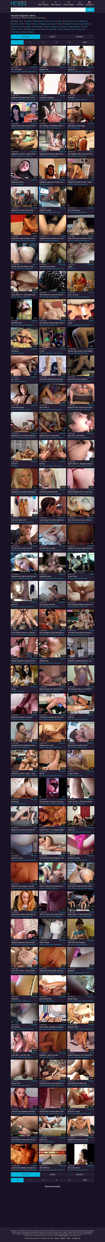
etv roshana (16, 32)
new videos (56, 3)
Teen (50, 184)
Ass (71, 156)
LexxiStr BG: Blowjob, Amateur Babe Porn (24, 1168)
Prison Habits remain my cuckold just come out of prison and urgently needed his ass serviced (24, 633)
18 (13, 269)
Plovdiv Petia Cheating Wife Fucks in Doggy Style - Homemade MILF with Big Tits (53, 1111)
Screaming (59, 438)
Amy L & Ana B (73, 295)
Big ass (31, 269)
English (89, 3)
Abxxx (35, 489)
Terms (56, 1238)
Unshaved (14, 351)
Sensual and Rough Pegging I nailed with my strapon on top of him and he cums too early (53, 858)
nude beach (52, 29)
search (89, 10)
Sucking (56, 607)
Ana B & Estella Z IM (18, 520)
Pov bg (42, 464)
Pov (86, 212)
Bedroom (51, 409)
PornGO (91, 292)
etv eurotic (81, 29)
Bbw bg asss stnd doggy (76, 126)
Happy (70, 266)
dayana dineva (75, 26)
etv (22, 21)
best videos (43, 3)
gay (54, 24)
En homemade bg (74, 210)
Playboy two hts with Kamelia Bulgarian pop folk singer (24, 492)
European (60, 832)
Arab (14, 184)
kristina (87, 24)
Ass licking (16, 212)
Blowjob (43, 156)
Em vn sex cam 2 (74, 1168)
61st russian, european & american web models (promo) (53, 1027)
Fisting (87, 1001)
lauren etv (56, 26)
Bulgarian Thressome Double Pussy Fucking (24, 830)
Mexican (87, 832)
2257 (69, 1238)
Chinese (85, 1170)
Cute (83, 804)
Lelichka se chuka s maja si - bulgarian (24, 773)
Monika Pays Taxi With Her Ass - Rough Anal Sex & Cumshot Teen (24, 266)
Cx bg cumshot (73, 773)
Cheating (51, 832)
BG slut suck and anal (47, 604)
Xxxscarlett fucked (17, 407)
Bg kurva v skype (74, 1111)
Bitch (50, 269)
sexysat (15, 26)
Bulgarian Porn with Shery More (22, 210)
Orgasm (87, 297)
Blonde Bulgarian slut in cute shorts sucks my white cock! (81, 492)
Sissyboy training (74, 858)
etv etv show (70, 29)
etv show (51, 21)
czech (21, 29)
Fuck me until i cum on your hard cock (53, 914)
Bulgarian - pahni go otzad (49, 1055)
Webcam (30, 1029)
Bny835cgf (15, 802)
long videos (68, 3)
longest (79, 37)
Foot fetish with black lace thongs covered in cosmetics (53, 379)
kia (45, 29)
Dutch (35, 860)
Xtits (92, 180)
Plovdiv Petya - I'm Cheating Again (52, 830)
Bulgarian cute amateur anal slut (22, 886)
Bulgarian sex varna (47, 745)
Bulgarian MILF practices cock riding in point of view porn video (53, 238)
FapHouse (62, 151)
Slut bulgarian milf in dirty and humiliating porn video (81, 154)
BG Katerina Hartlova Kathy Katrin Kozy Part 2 (53, 323)
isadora (75, 24)
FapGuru (34, 264)
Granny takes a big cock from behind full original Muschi (24, 126)
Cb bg (13, 689)
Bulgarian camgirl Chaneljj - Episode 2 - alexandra (24, 238)
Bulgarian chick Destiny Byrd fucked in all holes (81, 407)
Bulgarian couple (45, 210)
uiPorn (92, 461)
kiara (25, 32)
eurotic (59, 21)
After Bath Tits (45, 1168)
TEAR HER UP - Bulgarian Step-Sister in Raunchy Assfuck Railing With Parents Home (81, 464)
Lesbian (59, 100)
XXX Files (34, 743)
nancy (48, 26)
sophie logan (38, 26)
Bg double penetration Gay (77, 1083)
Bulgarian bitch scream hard (49, 435)
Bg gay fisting (72, 999)
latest (52, 37)
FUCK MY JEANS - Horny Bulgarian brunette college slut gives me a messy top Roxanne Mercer (24, 971)
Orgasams (15, 999)
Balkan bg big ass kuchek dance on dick (53, 689)
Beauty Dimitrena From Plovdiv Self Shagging (81, 1055)
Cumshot (59, 353)
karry (28, 24)
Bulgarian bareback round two (21, 717)
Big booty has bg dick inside (77, 745)
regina (29, 26)
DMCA (63, 1238)
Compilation (59, 1029)
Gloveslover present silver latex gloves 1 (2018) (24, 914)
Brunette (21, 71)
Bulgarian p (72, 69)
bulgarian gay (45, 24)
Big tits (15, 71)
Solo (86, 944)
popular (25, 37)
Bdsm (50, 381)
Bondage (72, 71)
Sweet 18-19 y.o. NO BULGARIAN (80, 802)
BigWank (91, 236)
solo (39, 29)
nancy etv (73, 21)
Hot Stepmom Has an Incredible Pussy (81, 689)
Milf (57, 156)
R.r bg (42, 351)
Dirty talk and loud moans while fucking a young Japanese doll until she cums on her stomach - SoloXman (81, 520)
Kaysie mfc (43, 1139)
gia (82, 24)
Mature (59, 663)
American (16, 578)
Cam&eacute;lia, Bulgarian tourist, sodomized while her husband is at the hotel (24, 745)
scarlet (85, 26)
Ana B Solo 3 (44, 407)
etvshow (15, 24)
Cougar (84, 156)
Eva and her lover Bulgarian (77, 379)
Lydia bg (71, 717)
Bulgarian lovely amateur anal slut (51, 971)
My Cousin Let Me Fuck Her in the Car (81, 886)
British (23, 578)
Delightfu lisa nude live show (78, 1139)
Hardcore (52, 71)
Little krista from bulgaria (76, 942)
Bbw (71, 128)
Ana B (70, 323)
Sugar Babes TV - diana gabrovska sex (24, 295)
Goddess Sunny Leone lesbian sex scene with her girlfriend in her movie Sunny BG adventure (53, 1083)
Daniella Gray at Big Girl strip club (51, 717)
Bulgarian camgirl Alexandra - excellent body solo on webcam (81, 661)
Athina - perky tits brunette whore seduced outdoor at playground (53, 886)
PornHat (34, 292)
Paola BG (71, 97)
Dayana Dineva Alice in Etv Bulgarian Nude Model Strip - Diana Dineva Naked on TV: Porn (81, 351)
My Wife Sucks (16, 323)
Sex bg (42, 773)
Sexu (35, 574)
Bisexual (33, 635)
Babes (50, 128)
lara (65, 21)
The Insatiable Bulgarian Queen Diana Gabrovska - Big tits (81, 604)
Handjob (58, 944)
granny (64, 26)
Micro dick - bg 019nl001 (76, 435)
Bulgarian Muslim (17, 182)
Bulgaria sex (44, 69)
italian (31, 32)
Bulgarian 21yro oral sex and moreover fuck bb (24, 435)
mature (35, 24)
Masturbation (32, 100)
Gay (62, 269)
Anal (42, 240)
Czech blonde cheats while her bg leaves (24, 1139)
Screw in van (72, 576)
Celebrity (51, 100)
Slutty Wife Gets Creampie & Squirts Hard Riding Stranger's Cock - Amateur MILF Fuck (81, 238)
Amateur (15, 100)
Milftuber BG (44, 661)
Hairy (22, 353)
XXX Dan (91, 95)
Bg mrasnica (15, 1027)
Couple (58, 212)
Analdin (35, 236)
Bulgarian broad (45, 576)
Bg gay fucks (15, 1083)
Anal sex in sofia (17, 858)
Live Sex (79, 3)
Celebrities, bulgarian (47, 97)
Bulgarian (71, 971)
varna (14, 29)
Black (61, 381)
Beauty (19, 494)
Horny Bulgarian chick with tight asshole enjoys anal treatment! (53, 633)
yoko (22, 24)
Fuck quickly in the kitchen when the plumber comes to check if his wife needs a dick (53, 126)
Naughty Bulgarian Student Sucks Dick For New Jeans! (24, 661)
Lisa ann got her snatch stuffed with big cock (53, 520)
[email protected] (45, 999)
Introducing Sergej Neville (49, 492)
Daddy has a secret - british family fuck (24, 154)
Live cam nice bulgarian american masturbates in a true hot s (24, 1111)
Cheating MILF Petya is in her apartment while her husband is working (53, 802)
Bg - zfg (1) (15, 379)
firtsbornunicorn (39, 21)
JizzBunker (34, 67)
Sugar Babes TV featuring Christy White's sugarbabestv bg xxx (81, 914)
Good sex (71, 830)
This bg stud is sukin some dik (21, 548)
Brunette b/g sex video (47, 548)
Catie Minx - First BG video (20, 1055)
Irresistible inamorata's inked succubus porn (81, 633)
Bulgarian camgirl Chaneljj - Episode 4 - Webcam (81, 182)
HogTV (92, 151)
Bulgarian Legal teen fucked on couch (53, 182)
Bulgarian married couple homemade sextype (81, 548)
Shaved (87, 325)
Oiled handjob (44, 942)
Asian (78, 522)
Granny (30, 128)
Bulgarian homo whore (47, 266)
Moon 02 (14, 604)
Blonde (85, 100)
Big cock (15, 128)
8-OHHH (14, 464)
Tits (35, 71)
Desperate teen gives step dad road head (24, 576)
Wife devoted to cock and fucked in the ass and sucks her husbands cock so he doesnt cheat (53, 295)
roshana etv (83, 21)
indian (61, 29)
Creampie (88, 381)
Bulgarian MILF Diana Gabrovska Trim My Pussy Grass (53, 154)
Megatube (91, 405)
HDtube (63, 236)
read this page (62, 1235)
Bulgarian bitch (73, 1027)
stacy (22, 26)
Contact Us (76, 1238)
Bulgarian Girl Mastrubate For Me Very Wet (24, 97)
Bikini (55, 381)
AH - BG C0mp (16, 69)
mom (60, 24)
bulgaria (67, 24)
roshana (29, 21)
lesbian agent (30, 29)
